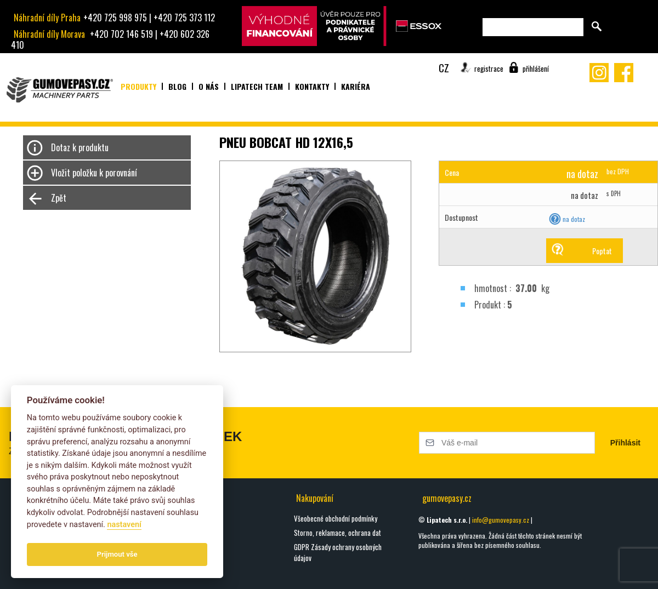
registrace (488, 68)
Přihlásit (625, 442)
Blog (177, 86)
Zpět (58, 197)
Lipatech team (257, 86)
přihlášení (536, 68)
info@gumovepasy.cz (500, 519)
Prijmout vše (117, 554)
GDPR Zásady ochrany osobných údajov (338, 552)
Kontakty (312, 86)
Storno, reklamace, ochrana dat (337, 532)
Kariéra (355, 86)
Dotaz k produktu (80, 147)
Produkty (138, 86)
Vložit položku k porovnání (94, 172)
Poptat (602, 250)
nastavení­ (124, 524)
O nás (208, 86)
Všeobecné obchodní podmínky (335, 518)
